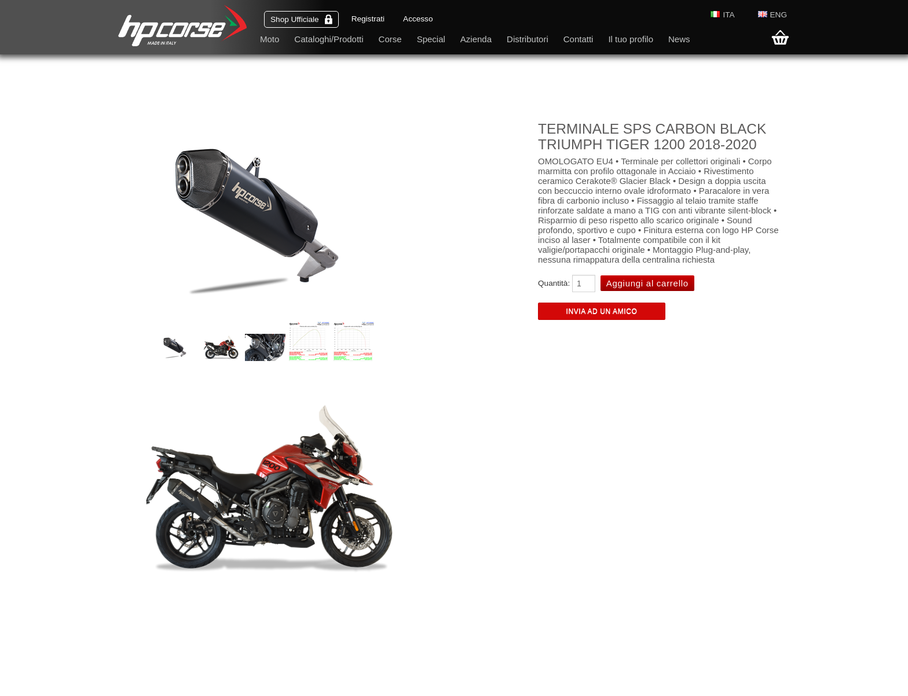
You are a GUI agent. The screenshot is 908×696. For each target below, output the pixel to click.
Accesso (418, 18)
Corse (390, 39)
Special (431, 39)
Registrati (368, 18)
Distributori (527, 39)
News (679, 39)
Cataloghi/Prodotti (328, 39)
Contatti (578, 39)
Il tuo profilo (630, 39)
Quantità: (554, 283)
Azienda (476, 39)
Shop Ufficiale (301, 19)
